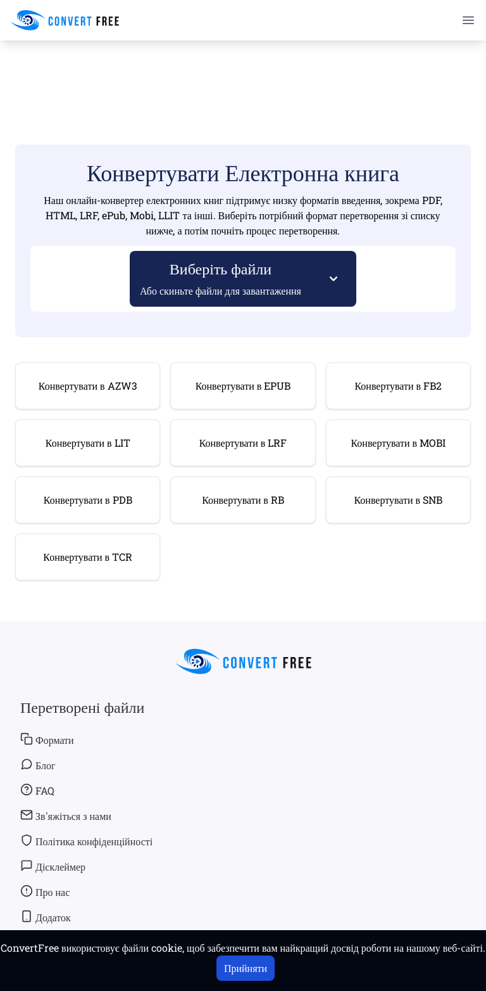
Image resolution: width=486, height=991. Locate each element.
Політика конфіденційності (86, 841)
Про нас (45, 891)
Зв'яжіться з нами (65, 815)
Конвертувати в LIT (88, 442)
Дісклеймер (52, 866)
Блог (38, 765)
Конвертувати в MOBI (398, 442)
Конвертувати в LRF (243, 442)
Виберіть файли (221, 278)
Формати (47, 739)
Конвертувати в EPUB (243, 385)
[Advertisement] (243, 76)
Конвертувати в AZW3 (88, 385)
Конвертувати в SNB (398, 499)
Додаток (45, 917)
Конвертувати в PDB (88, 499)
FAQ (37, 790)
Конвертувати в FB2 (398, 385)
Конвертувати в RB (243, 499)
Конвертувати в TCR (87, 556)
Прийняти (245, 968)
